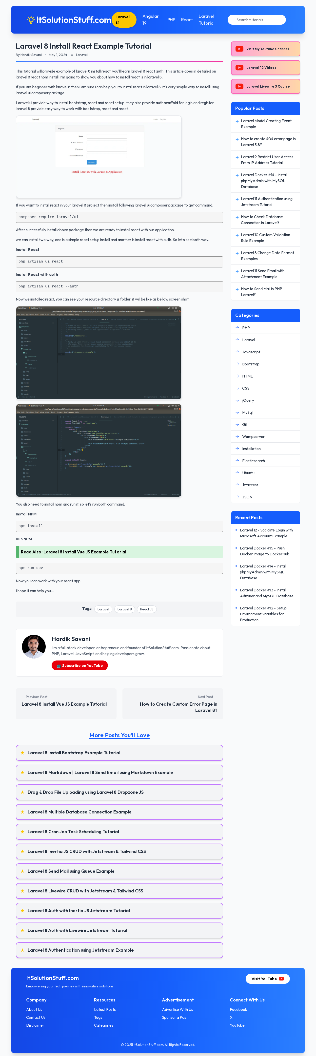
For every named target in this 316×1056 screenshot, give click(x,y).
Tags (99, 1017)
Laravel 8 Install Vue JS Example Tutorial (84, 551)
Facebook (237, 1009)
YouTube (236, 1025)
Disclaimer (37, 1025)
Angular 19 (151, 19)
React (187, 19)
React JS (147, 609)
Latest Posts (106, 1009)
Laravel (103, 609)
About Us (36, 1009)
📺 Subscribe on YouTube (80, 665)
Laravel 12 (124, 19)
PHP (171, 19)
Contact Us (37, 1017)
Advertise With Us (177, 1009)
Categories (104, 1025)
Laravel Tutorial (207, 19)
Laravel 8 (125, 609)
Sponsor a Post (175, 1017)
